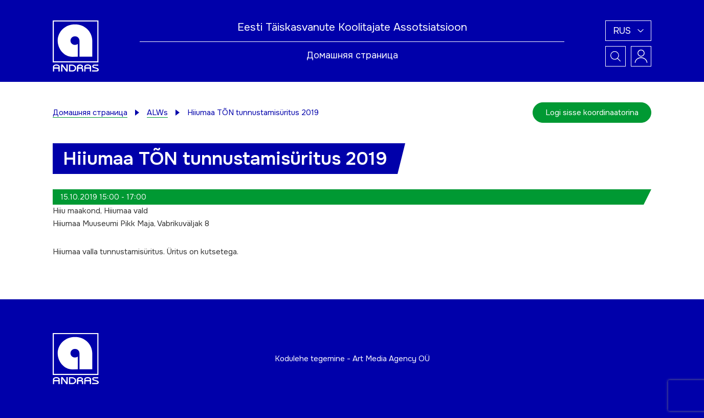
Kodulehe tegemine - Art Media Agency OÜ (352, 359)
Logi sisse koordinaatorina (592, 112)
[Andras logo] (76, 45)
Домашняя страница (352, 55)
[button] (628, 30)
